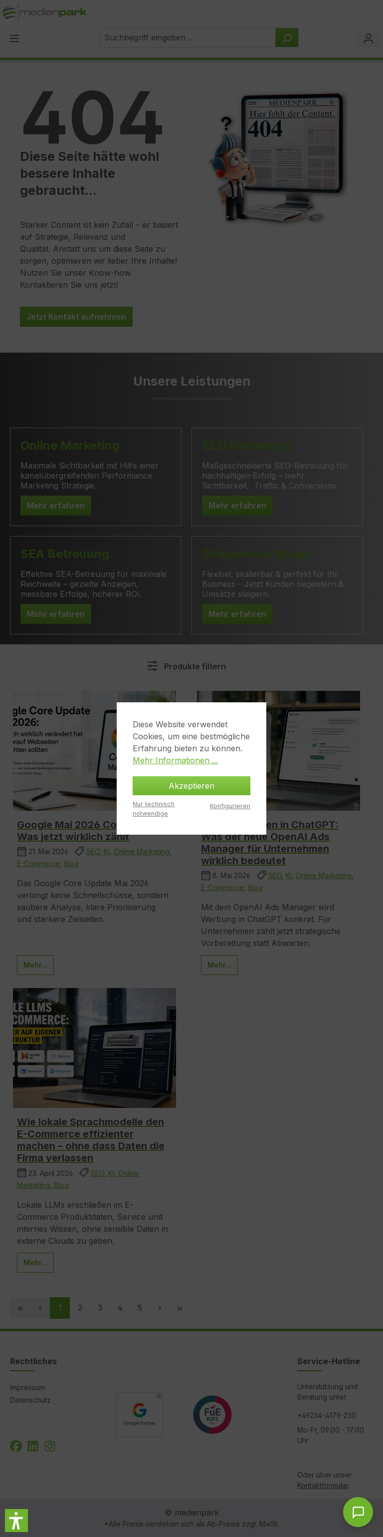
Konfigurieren (230, 806)
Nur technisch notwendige (154, 808)
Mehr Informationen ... (175, 760)
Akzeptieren (191, 786)
